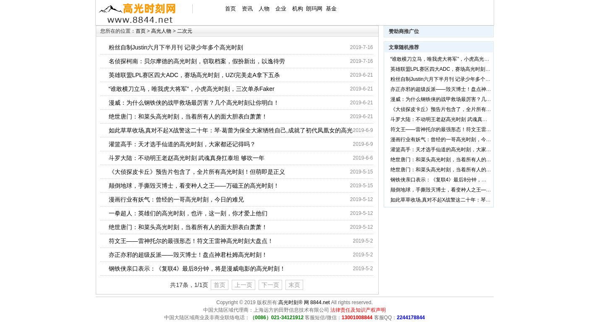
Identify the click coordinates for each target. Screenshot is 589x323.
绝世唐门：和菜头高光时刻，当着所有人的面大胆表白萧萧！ (188, 116)
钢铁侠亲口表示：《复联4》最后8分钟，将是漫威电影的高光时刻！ (197, 268)
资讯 (247, 8)
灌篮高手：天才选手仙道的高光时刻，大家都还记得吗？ (182, 144)
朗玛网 (314, 8)
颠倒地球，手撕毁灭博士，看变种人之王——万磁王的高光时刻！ (194, 185)
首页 (230, 8)
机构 (297, 8)
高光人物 (161, 31)
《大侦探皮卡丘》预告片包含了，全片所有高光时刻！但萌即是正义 (197, 171)
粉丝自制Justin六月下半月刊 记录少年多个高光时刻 (176, 47)
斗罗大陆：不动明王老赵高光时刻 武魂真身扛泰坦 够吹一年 (187, 158)
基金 (331, 8)
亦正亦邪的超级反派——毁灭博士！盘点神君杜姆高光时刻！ (188, 254)
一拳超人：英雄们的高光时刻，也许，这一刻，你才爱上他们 (188, 213)
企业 (280, 8)
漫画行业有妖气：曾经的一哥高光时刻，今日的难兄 (176, 199)
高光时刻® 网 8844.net (304, 302)
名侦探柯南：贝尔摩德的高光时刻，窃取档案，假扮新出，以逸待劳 (197, 61)
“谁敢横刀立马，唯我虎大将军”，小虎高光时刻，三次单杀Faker (192, 88)
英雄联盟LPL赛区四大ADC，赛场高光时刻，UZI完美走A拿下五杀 (194, 75)
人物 (264, 8)
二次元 (184, 31)
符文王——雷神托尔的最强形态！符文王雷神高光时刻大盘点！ (191, 241)
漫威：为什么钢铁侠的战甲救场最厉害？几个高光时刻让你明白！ (194, 102)
